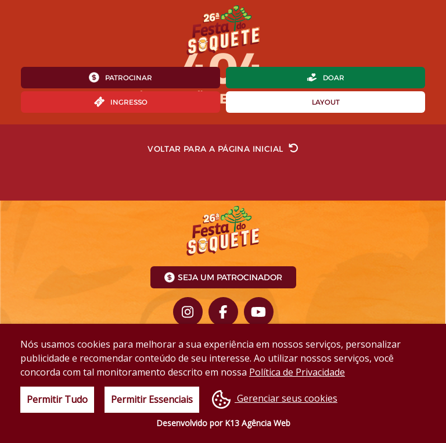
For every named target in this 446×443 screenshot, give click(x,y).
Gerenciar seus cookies (274, 399)
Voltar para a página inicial (223, 148)
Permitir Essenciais (152, 399)
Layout (326, 102)
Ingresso (121, 102)
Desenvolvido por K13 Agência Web (223, 422)
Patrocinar (120, 77)
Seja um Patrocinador (223, 277)
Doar (325, 77)
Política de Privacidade (297, 372)
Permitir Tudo (57, 399)
